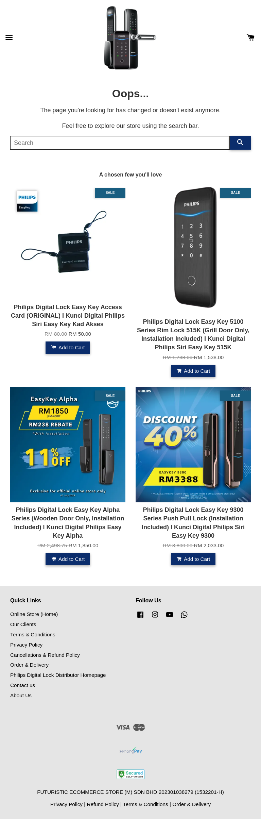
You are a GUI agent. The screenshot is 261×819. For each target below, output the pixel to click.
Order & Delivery (29, 665)
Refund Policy (103, 804)
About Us (21, 695)
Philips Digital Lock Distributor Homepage (58, 675)
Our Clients (23, 624)
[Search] (120, 143)
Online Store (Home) (34, 614)
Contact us (22, 685)
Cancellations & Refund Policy (45, 655)
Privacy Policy (26, 645)
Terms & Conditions (32, 634)
